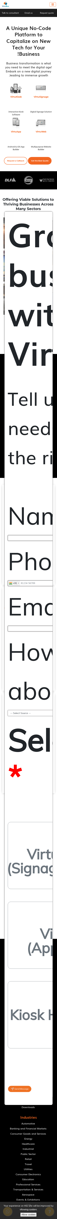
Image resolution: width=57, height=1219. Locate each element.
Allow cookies (28, 1214)
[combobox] (14, 583)
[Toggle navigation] (53, 4)
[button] (40, 161)
